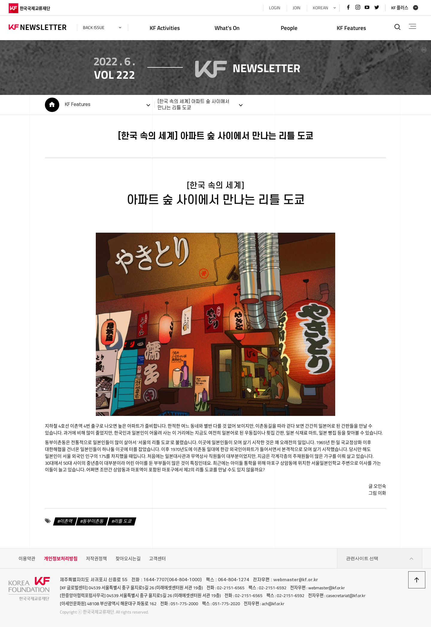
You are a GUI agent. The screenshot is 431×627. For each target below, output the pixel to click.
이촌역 (66, 520)
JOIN (296, 7)
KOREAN (320, 7)
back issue (93, 27)
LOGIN (274, 7)
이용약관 (27, 558)
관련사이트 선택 (380, 559)
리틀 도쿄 (123, 520)
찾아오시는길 (128, 558)
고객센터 (157, 558)
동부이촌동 (93, 520)
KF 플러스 (399, 7)
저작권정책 (96, 558)
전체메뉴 (412, 26)
